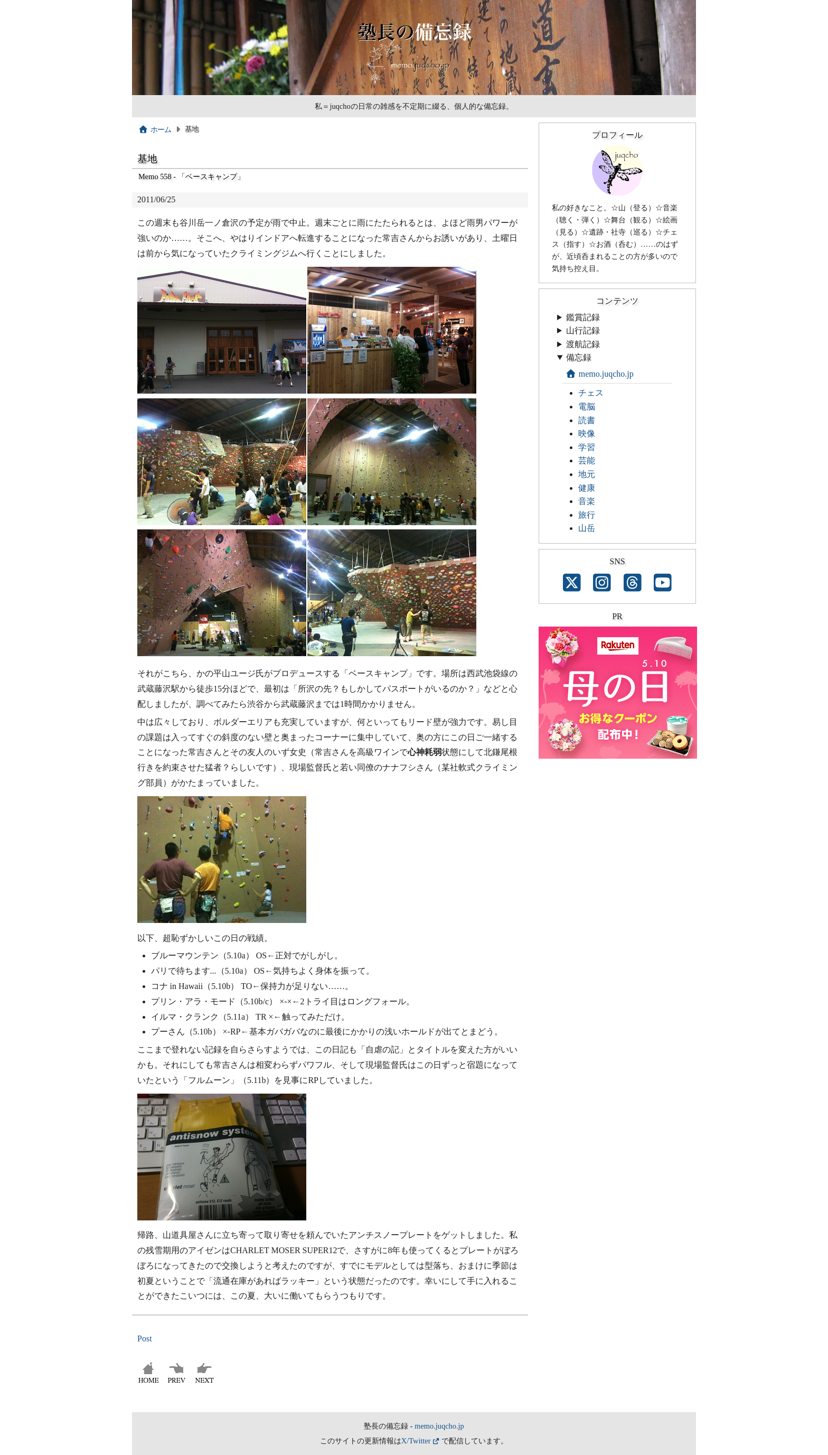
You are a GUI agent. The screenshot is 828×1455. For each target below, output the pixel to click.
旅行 (586, 514)
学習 (586, 447)
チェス (591, 392)
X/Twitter (416, 1441)
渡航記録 (583, 344)
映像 (586, 433)
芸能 (586, 460)
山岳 (586, 528)
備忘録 (578, 357)
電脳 (586, 406)
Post (144, 1338)
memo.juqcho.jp (600, 373)
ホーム (155, 129)
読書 (586, 420)
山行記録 (583, 330)
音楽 (586, 501)
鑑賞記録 (583, 317)
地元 (586, 474)
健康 (586, 487)
